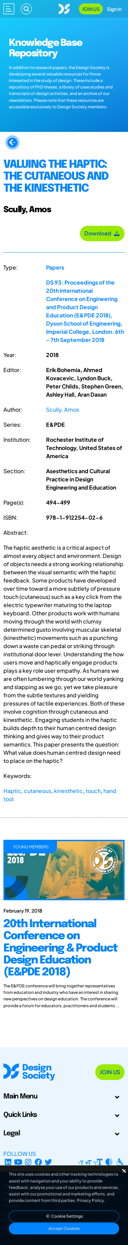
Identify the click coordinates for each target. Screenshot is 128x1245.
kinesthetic (68, 790)
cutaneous (37, 790)
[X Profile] (48, 1161)
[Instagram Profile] (28, 1161)
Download (102, 233)
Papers (55, 267)
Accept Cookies (64, 1228)
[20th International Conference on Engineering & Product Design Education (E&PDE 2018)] (64, 961)
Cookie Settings (64, 1216)
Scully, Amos (62, 409)
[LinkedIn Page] (8, 1161)
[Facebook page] (38, 1161)
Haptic (12, 790)
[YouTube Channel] (18, 1161)
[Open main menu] (8, 8)
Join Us (91, 9)
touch (93, 790)
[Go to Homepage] (64, 8)
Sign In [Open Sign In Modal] (114, 9)
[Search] (26, 8)
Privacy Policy (90, 1200)
